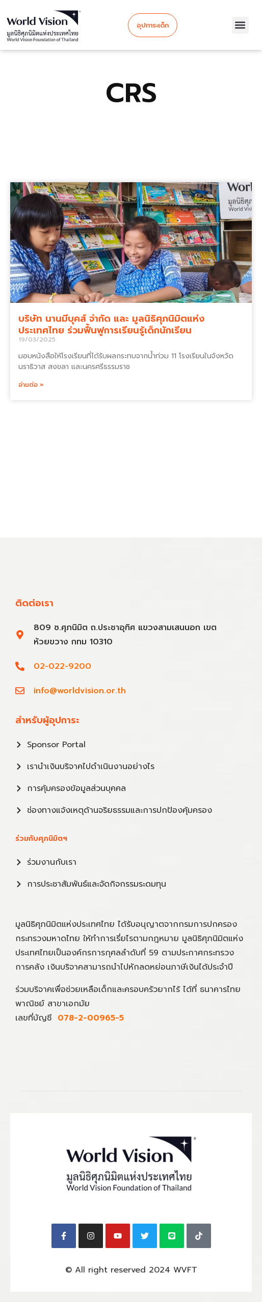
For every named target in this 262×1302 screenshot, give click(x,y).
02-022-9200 (62, 666)
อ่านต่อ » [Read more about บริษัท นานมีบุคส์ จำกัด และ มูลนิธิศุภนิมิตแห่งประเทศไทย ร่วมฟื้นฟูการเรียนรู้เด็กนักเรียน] (31, 384)
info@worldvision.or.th (80, 691)
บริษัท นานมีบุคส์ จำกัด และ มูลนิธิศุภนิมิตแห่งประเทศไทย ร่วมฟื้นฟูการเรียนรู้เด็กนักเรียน (111, 324)
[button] (240, 25)
